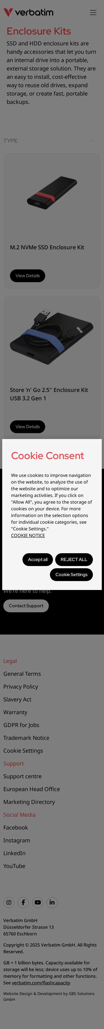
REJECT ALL (74, 559)
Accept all (37, 559)
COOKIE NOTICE (28, 535)
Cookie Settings (71, 574)
